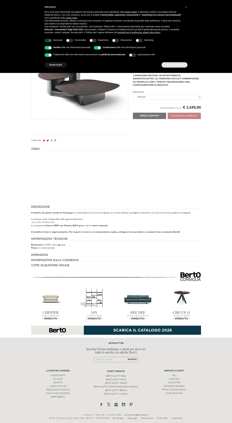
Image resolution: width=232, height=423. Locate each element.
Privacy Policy (162, 418)
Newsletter (174, 383)
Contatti (58, 383)
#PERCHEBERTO (58, 397)
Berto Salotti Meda (116, 376)
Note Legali (132, 418)
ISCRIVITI (132, 359)
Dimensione (138, 92)
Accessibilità (177, 418)
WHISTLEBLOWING (174, 393)
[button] (116, 148)
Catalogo (174, 379)
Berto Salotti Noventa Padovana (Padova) (116, 387)
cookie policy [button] (71, 18)
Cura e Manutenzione (58, 393)
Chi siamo (58, 379)
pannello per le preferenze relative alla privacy (139, 32)
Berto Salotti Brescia (116, 390)
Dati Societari (118, 418)
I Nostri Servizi (57, 375)
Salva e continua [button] (174, 65)
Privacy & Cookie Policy (174, 390)
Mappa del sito (147, 418)
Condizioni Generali (174, 386)
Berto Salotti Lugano (116, 394)
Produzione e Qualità (58, 390)
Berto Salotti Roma (116, 380)
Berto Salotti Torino (116, 383)
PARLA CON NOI (149, 116)
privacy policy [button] (131, 12)
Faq (174, 375)
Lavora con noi (57, 386)
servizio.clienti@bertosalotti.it (136, 415)
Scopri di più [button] (55, 65)
